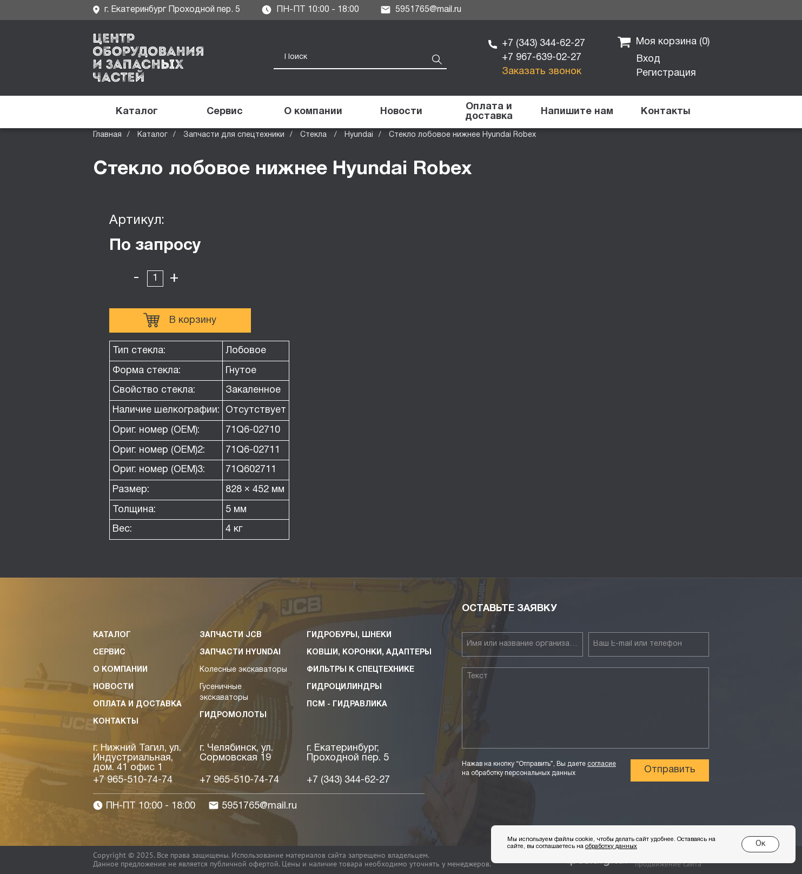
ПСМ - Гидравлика (347, 704)
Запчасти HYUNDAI (240, 652)
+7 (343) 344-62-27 (543, 43)
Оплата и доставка (137, 704)
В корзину (179, 320)
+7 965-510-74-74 (133, 780)
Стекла (314, 134)
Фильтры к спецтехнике (360, 669)
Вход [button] (648, 59)
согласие (601, 764)
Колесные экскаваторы (243, 669)
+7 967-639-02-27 (541, 57)
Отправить (669, 769)
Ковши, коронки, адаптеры (369, 652)
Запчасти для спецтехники (233, 134)
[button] (577, 112)
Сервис (109, 652)
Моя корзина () (664, 42)
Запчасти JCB (231, 635)
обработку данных (611, 846)
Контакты (115, 721)
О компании (120, 669)
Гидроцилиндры (344, 687)
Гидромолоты (233, 715)
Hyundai (358, 134)
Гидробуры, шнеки (349, 635)
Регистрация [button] (666, 73)
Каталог (152, 134)
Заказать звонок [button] (541, 71)
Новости (113, 687)
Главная (107, 134)
